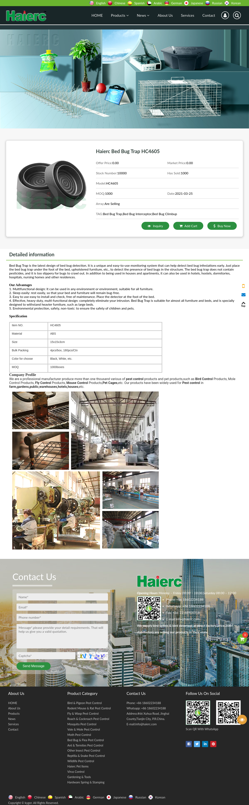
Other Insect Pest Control (83, 750)
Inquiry (155, 226)
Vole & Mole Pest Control (83, 729)
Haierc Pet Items (78, 766)
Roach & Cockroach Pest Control (88, 719)
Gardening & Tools (79, 777)
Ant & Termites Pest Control (85, 745)
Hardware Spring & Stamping (85, 782)
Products (120, 15)
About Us (165, 15)
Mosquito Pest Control (81, 724)
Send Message (33, 666)
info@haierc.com (188, 619)
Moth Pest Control (79, 734)
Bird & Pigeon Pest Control (84, 703)
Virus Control (75, 771)
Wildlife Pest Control (80, 761)
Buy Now (222, 226)
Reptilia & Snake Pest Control (86, 755)
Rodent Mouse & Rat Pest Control (89, 708)
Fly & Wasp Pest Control (83, 713)
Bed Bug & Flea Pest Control (85, 740)
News (143, 15)
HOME (97, 15)
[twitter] (197, 744)
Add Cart (188, 226)
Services (187, 15)
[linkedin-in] (205, 744)
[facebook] (189, 744)
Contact (208, 15)
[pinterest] (213, 744)
